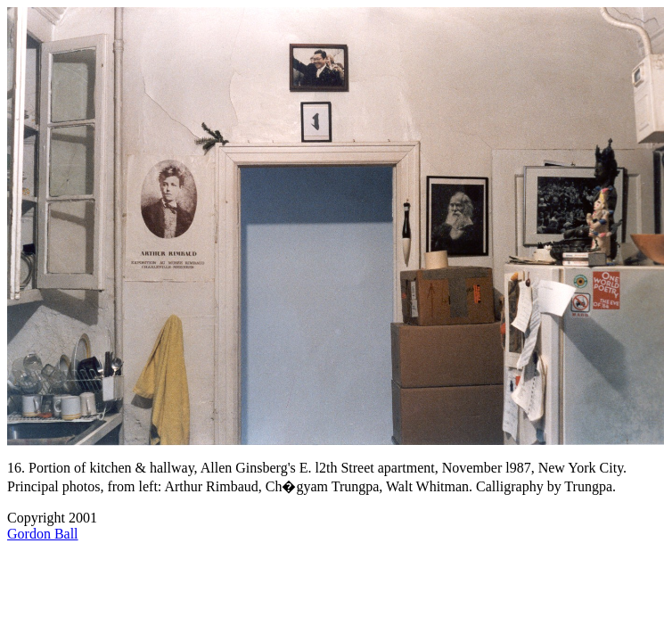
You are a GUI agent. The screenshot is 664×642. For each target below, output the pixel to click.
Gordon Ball (42, 533)
